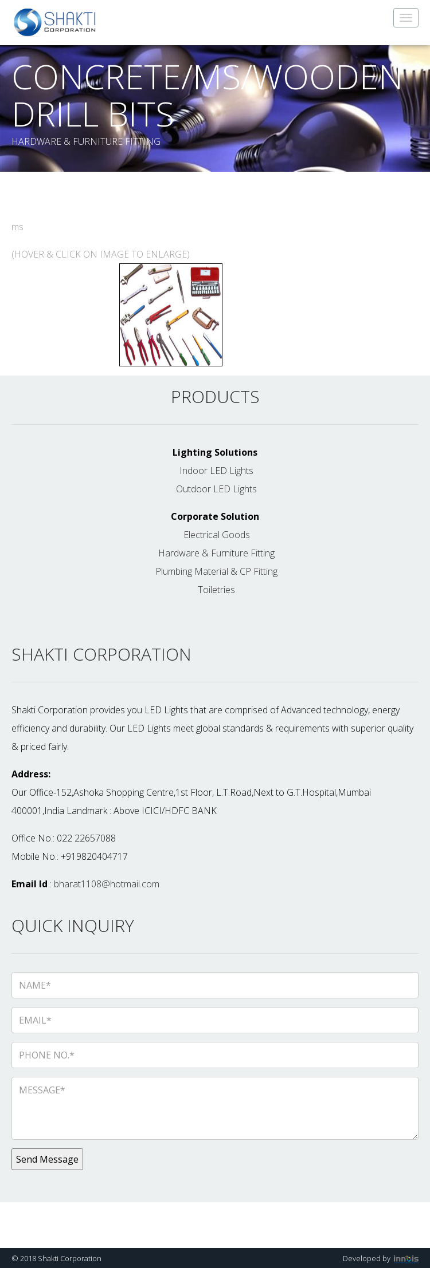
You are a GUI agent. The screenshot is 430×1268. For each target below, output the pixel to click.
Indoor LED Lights (216, 470)
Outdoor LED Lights (216, 489)
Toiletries (216, 589)
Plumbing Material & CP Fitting (216, 571)
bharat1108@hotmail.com (106, 884)
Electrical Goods (216, 534)
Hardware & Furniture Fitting (216, 553)
